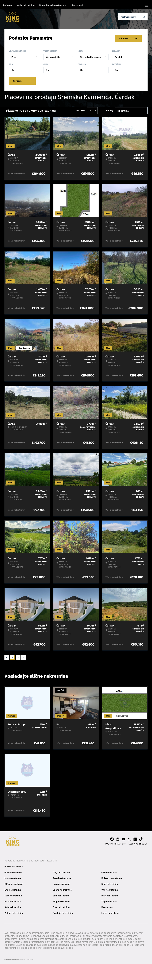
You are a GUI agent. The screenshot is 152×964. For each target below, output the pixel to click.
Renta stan (107, 906)
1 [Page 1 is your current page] (12, 656)
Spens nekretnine (62, 888)
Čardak (118, 55)
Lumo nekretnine (110, 911)
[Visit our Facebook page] (112, 838)
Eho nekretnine (12, 888)
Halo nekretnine (61, 882)
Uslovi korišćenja (138, 842)
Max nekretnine (12, 900)
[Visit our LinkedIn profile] (135, 838)
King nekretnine (61, 900)
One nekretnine (61, 906)
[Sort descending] (95, 109)
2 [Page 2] (18, 656)
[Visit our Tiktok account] (141, 838)
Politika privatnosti (115, 842)
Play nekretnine (109, 894)
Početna (7, 5)
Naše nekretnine (26, 5)
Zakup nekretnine (14, 911)
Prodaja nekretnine (63, 911)
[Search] (144, 16)
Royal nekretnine (62, 877)
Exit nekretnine (61, 894)
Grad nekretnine (13, 871)
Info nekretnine (12, 877)
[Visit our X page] (129, 838)
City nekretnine (61, 871)
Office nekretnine (13, 882)
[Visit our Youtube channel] (123, 838)
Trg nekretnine (109, 900)
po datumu (123, 109)
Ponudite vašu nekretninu (53, 5)
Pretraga (22, 79)
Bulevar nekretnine (111, 877)
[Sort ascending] (90, 109)
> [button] (23, 656)
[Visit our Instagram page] (117, 838)
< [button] (7, 656)
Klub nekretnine (110, 882)
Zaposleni (77, 5)
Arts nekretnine (12, 906)
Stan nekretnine (13, 894)
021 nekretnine (109, 871)
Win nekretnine (109, 888)
